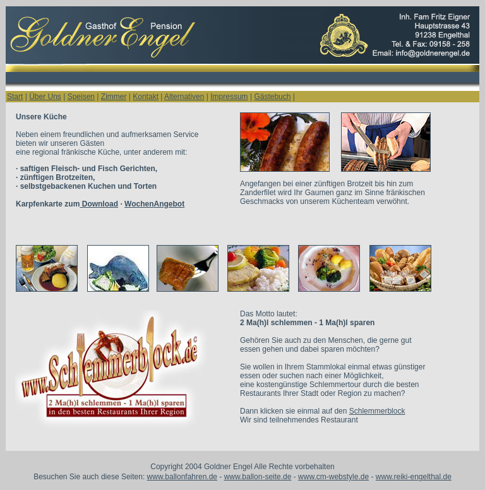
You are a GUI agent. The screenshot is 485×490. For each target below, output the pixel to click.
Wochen (138, 204)
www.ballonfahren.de (182, 476)
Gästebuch (272, 96)
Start (15, 96)
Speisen (81, 96)
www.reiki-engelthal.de (414, 476)
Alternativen (184, 96)
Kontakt (146, 96)
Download (99, 204)
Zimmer (114, 96)
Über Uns (45, 96)
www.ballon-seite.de (258, 476)
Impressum (229, 96)
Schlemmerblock (377, 411)
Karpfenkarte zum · (100, 204)
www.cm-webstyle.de (333, 476)
